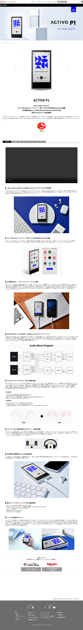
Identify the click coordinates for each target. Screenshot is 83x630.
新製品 (17, 614)
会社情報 (54, 1)
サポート (41, 141)
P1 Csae (33, 141)
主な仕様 (15, 141)
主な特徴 (7, 141)
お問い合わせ (39, 1)
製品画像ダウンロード (33, 619)
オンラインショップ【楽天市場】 (48, 616)
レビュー (24, 141)
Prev (15, 69)
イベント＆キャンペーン (21, 616)
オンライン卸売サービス (46, 617)
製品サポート (33, 1)
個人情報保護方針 (61, 617)
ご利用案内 (60, 614)
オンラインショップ (45, 614)
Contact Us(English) (47, 1)
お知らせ (17, 619)
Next (67, 69)
